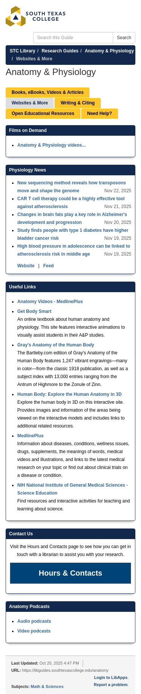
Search (124, 37)
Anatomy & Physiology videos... (51, 145)
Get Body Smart (34, 311)
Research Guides (60, 51)
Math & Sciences (47, 686)
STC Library (22, 51)
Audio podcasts (34, 621)
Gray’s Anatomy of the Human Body (55, 345)
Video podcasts (33, 631)
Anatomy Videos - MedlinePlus (50, 301)
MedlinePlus (30, 435)
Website (26, 265)
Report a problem (110, 684)
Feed (48, 265)
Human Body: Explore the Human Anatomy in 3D (69, 394)
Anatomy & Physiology (109, 51)
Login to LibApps (110, 677)
